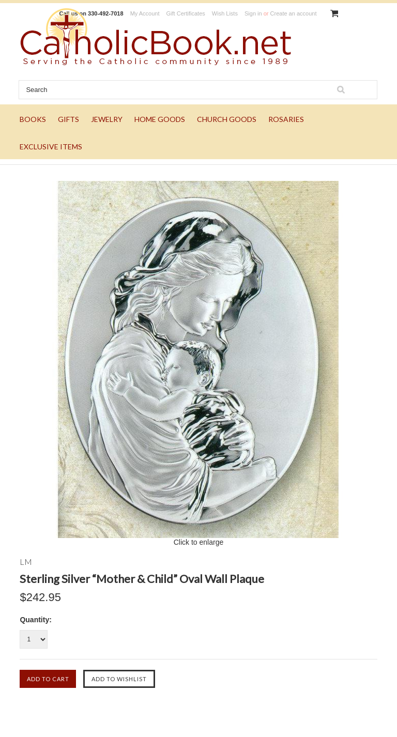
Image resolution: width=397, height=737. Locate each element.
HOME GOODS (159, 119)
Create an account (293, 13)
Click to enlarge (199, 542)
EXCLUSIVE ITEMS (51, 146)
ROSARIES (286, 119)
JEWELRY (107, 119)
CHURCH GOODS (226, 119)
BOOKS (33, 119)
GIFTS (68, 119)
